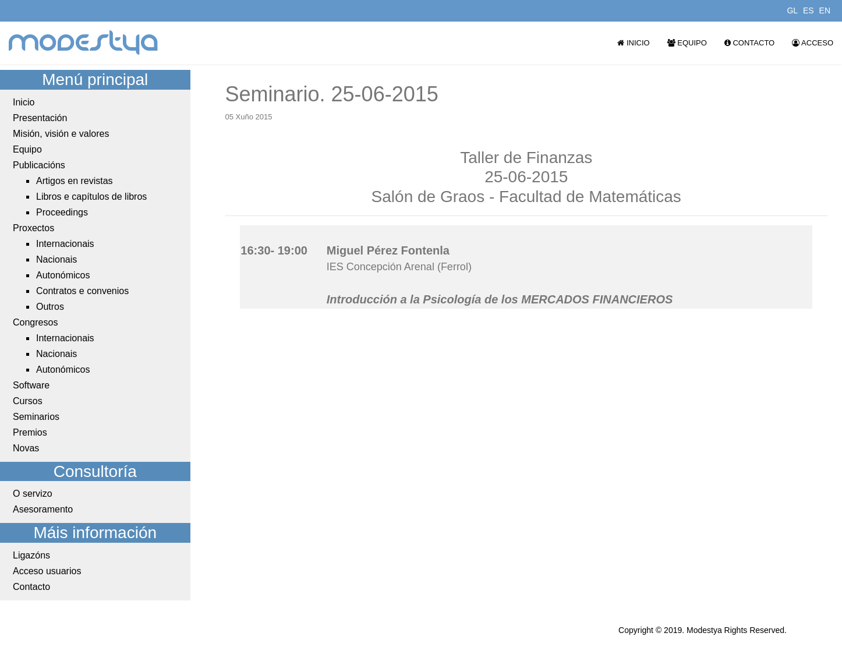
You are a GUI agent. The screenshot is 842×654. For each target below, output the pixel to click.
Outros (50, 307)
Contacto (749, 42)
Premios (30, 432)
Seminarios (36, 417)
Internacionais (65, 244)
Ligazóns (31, 555)
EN (824, 10)
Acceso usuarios (47, 571)
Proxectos (33, 228)
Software (31, 385)
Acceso (812, 42)
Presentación (40, 118)
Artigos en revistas (74, 181)
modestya (84, 43)
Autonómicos (63, 275)
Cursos (28, 401)
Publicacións (39, 165)
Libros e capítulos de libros (91, 196)
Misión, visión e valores (61, 134)
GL (792, 10)
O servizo (32, 494)
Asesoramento (43, 509)
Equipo (687, 42)
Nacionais (56, 259)
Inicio (633, 42)
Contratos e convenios (82, 291)
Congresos (35, 322)
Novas (26, 448)
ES (808, 10)
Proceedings (62, 212)
